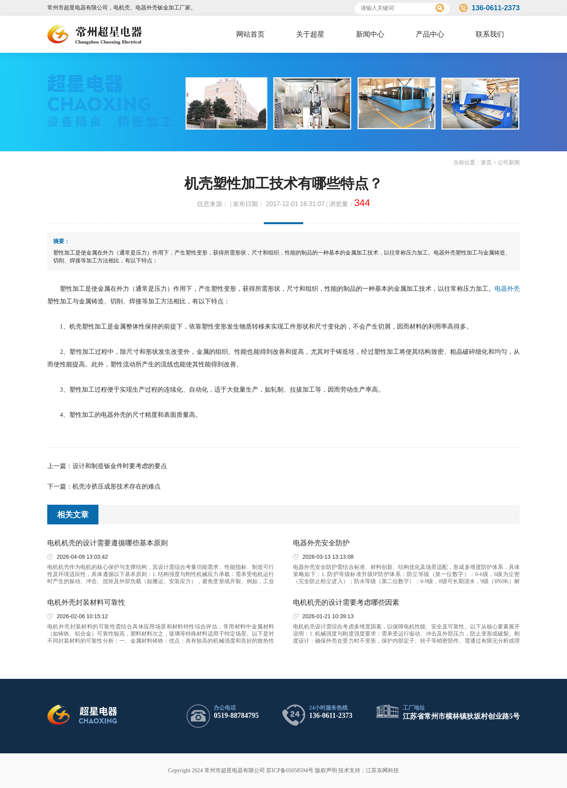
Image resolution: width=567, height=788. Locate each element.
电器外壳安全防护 (321, 543)
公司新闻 (509, 162)
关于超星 (310, 34)
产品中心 (430, 34)
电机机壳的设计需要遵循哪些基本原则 (107, 543)
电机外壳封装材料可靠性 (86, 602)
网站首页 (250, 34)
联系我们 (490, 34)
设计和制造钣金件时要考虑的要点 (119, 466)
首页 (486, 162)
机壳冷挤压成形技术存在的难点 (116, 486)
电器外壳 (507, 288)
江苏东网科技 (382, 770)
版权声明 (326, 770)
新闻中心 (370, 34)
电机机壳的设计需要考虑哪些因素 (346, 602)
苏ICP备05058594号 (289, 770)
